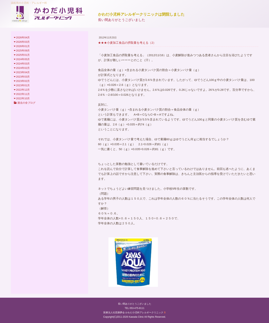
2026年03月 (22, 41)
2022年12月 (22, 89)
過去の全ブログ (25, 102)
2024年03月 (22, 63)
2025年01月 (22, 54)
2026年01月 (22, 46)
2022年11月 (22, 94)
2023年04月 (22, 72)
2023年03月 (22, 76)
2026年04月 (22, 37)
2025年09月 (22, 50)
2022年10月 (22, 98)
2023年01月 (22, 85)
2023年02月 (22, 81)
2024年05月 (22, 59)
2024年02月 (22, 67)
